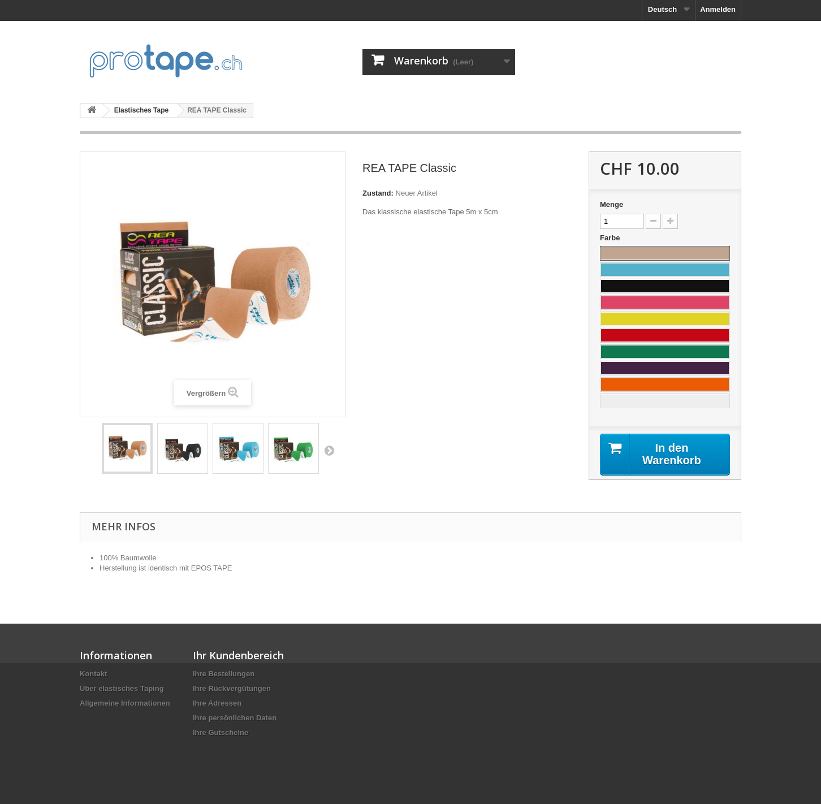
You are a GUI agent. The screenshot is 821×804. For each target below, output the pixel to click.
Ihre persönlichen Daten (234, 718)
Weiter (329, 450)
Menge (611, 204)
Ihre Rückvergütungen (232, 688)
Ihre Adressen (217, 703)
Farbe (611, 238)
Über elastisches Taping (122, 688)
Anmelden (718, 9)
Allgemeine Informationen (125, 703)
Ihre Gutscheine (220, 732)
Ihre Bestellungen (223, 673)
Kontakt (93, 673)
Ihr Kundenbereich (238, 655)
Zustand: (378, 193)
